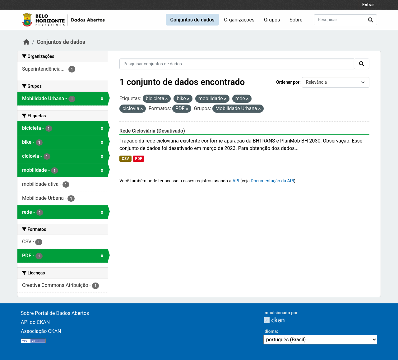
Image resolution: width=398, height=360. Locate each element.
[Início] (26, 42)
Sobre (295, 20)
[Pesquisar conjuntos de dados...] (345, 19)
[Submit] (370, 19)
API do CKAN (35, 322)
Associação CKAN (41, 331)
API (236, 180)
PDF (138, 159)
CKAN (274, 320)
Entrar (368, 4)
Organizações (239, 20)
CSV (125, 159)
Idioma (270, 331)
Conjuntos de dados (192, 20)
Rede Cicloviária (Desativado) (152, 131)
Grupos (272, 20)
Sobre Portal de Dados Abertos (55, 313)
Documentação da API (272, 180)
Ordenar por (287, 82)
